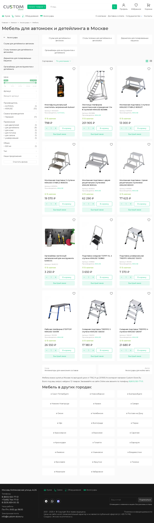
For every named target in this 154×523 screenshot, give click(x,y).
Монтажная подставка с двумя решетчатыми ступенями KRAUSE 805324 (96, 182)
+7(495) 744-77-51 (10, 500)
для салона (21, 135)
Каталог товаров (36, 7)
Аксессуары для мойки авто (125, 369)
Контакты (148, 16)
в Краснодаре (60, 442)
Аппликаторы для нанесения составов (69, 369)
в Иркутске (97, 462)
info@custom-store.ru (12, 516)
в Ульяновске (97, 452)
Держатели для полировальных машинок (134, 39)
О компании (101, 16)
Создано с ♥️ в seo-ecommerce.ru (58, 517)
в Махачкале (59, 472)
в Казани (97, 404)
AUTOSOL (21, 106)
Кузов (48, 490)
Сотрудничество (133, 16)
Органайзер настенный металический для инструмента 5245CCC (59, 258)
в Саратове (135, 433)
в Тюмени (134, 462)
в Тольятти (97, 442)
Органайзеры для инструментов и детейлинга (60, 51)
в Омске (59, 413)
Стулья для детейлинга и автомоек (59, 39)
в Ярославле (59, 462)
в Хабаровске (97, 472)
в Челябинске (97, 413)
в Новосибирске (97, 394)
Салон (58, 490)
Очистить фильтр (20, 162)
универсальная (21, 138)
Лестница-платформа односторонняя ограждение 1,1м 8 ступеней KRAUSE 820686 (97, 107)
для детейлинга (21, 127)
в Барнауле (135, 442)
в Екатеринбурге (134, 394)
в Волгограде (97, 423)
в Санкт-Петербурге (60, 394)
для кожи (21, 130)
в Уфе (59, 423)
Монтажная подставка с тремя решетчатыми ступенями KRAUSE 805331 (133, 182)
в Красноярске (59, 433)
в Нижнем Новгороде (59, 404)
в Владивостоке (135, 452)
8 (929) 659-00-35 (10, 502)
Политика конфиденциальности (138, 512)
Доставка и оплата (116, 16)
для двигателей (21, 125)
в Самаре (135, 404)
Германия (21, 117)
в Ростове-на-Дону (134, 413)
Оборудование (73, 490)
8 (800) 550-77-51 (10, 497)
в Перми (134, 423)
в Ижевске (59, 452)
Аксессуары (90, 490)
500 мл (21, 146)
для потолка (21, 132)
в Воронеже (97, 433)
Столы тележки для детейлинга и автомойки (97, 39)
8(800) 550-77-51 (136, 381)
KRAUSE (21, 108)
